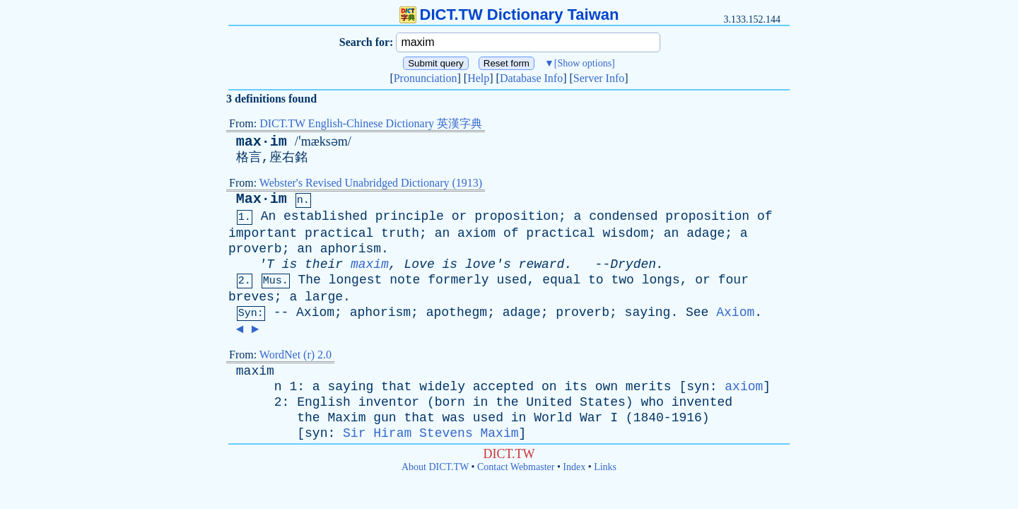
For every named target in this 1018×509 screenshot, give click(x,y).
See (697, 312)
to (596, 280)
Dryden (633, 264)
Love (419, 264)
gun (384, 418)
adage (705, 233)
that (396, 387)
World (553, 418)
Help (478, 78)
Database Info (531, 78)
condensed (623, 216)
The (309, 280)
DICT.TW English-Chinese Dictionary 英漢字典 (370, 123)
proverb (255, 249)
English (324, 402)
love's (488, 264)
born (450, 402)
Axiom (315, 312)
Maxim (346, 418)
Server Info (598, 78)
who (651, 402)
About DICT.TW (435, 467)
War (591, 418)
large (324, 297)
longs (661, 280)
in (480, 402)
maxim (370, 264)
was (454, 418)
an (442, 233)
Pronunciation (425, 78)
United (549, 402)
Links (605, 467)
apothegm (456, 312)
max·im (261, 142)
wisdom (625, 233)
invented (702, 402)
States (603, 402)
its (575, 387)
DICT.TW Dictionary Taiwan (509, 14)
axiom (476, 233)
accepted (503, 387)
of (765, 216)
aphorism (350, 249)
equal (561, 280)
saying (648, 312)
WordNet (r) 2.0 (295, 355)
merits (649, 387)
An (268, 216)
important (262, 233)
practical (339, 233)
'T (266, 264)
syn (697, 387)
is (290, 264)
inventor (388, 402)
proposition (516, 216)
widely (442, 387)
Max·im (261, 199)
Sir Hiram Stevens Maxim (430, 433)
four (733, 280)
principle (409, 216)
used (511, 280)
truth (400, 233)
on (549, 387)
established (325, 216)
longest (355, 280)
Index (574, 467)
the (507, 402)
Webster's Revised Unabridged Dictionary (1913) (370, 183)
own (606, 387)
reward (542, 264)
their (324, 264)
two (622, 280)
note (405, 280)
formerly (458, 280)
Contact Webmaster (515, 467)
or (459, 216)
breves (251, 297)
